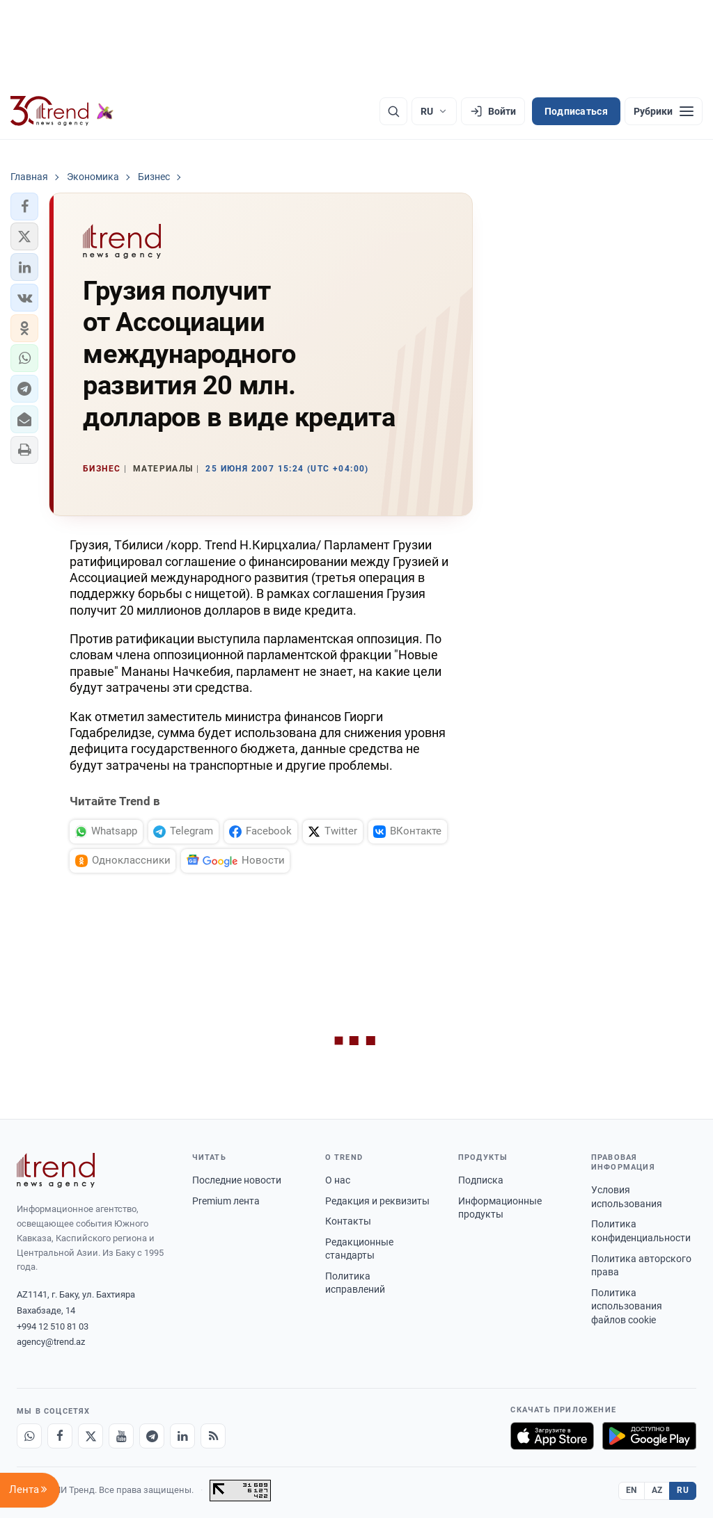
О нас (337, 1180)
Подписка (480, 1180)
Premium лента (226, 1200)
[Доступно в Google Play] (649, 1436)
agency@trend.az (51, 1342)
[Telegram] (151, 1435)
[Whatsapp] (29, 1435)
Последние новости (236, 1180)
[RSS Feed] (213, 1435)
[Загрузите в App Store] (552, 1436)
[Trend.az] (61, 111)
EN (631, 1490)
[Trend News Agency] (56, 1170)
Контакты (348, 1221)
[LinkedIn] (182, 1435)
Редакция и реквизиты (377, 1200)
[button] (24, 206)
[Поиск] (393, 111)
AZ (657, 1490)
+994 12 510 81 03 (52, 1326)
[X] (90, 1435)
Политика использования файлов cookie (626, 1306)
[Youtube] (121, 1435)
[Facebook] (59, 1435)
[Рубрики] (664, 111)
